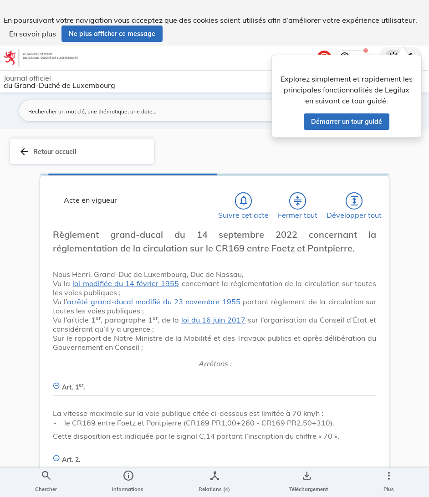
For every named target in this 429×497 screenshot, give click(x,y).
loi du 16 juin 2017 (213, 319)
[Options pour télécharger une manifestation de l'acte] (307, 482)
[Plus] (388, 482)
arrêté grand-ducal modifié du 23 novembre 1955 (153, 301)
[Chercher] (46, 482)
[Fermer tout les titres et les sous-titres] (297, 201)
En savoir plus (32, 33)
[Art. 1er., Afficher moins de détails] (214, 382)
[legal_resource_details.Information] (127, 482)
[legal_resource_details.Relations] (214, 482)
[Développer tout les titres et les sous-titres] (354, 201)
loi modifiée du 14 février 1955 (125, 283)
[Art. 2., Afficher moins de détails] (214, 454)
